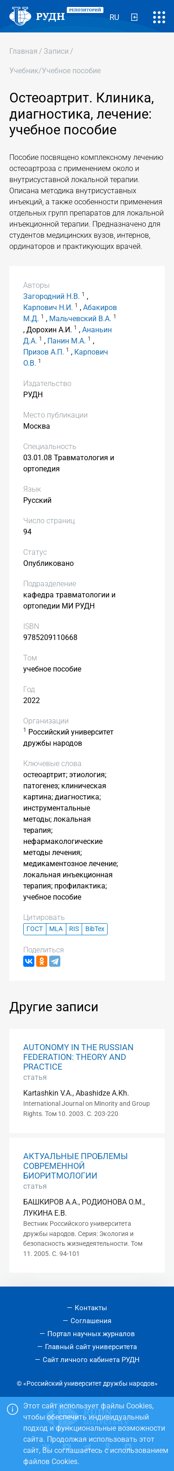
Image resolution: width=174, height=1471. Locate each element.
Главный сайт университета (91, 1347)
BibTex (94, 929)
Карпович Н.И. (48, 307)
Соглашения (91, 1321)
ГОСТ (34, 929)
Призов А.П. (43, 352)
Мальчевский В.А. (80, 318)
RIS (74, 929)
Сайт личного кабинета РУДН (91, 1360)
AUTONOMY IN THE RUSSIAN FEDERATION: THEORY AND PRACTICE (78, 1057)
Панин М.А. (66, 340)
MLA (56, 929)
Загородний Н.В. (51, 296)
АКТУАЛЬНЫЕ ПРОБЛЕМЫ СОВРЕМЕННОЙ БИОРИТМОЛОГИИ (75, 1166)
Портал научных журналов (91, 1334)
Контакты (91, 1308)
